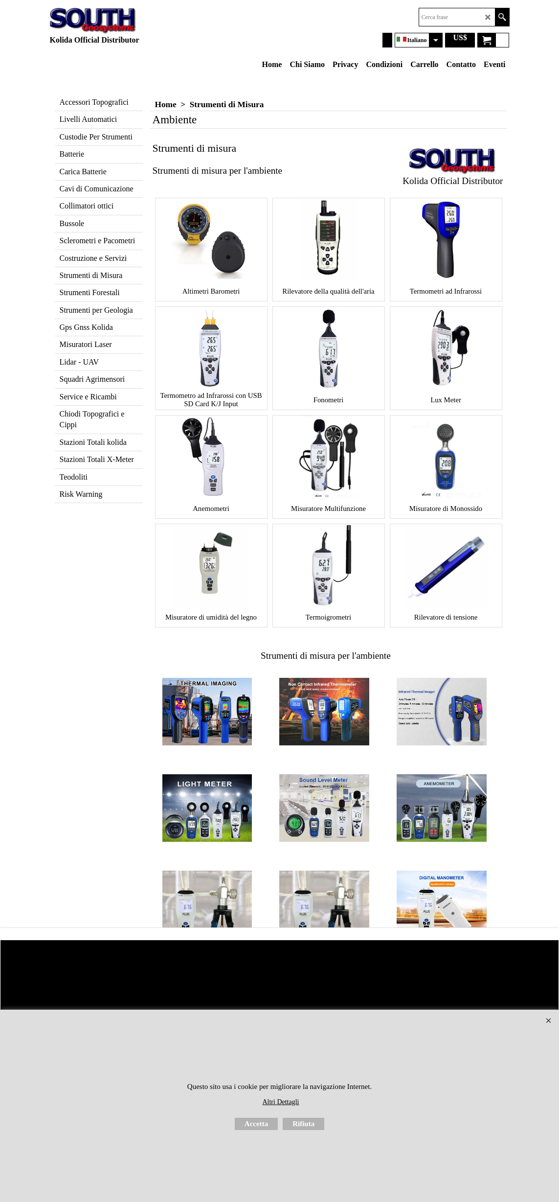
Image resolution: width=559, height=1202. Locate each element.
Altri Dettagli (280, 1102)
